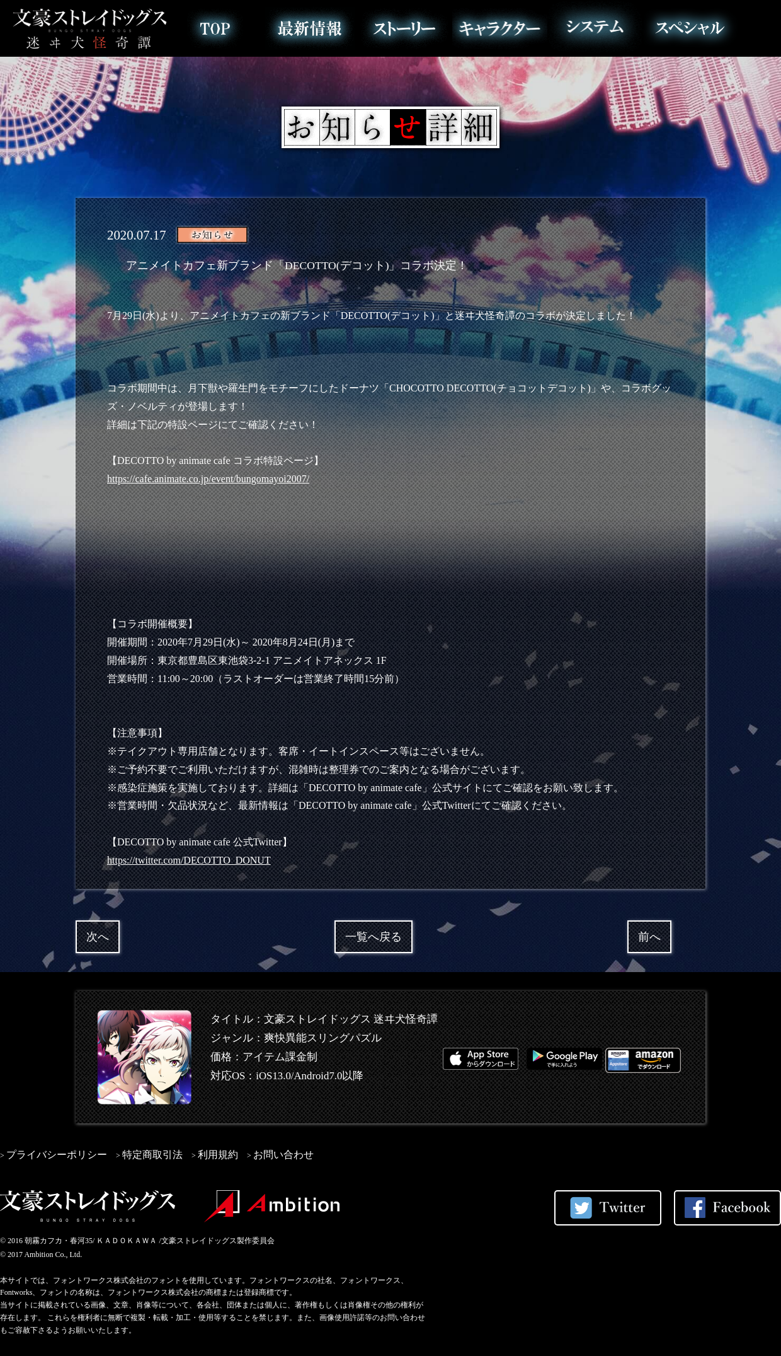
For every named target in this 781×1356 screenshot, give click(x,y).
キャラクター (499, 28)
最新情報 (309, 28)
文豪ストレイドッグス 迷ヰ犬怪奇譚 (90, 28)
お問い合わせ (283, 1154)
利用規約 (218, 1154)
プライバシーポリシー (56, 1154)
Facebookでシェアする (727, 1208)
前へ (649, 936)
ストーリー (404, 28)
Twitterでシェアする (607, 1208)
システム (594, 28)
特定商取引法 (152, 1154)
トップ (214, 28)
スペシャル (690, 28)
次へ (97, 936)
